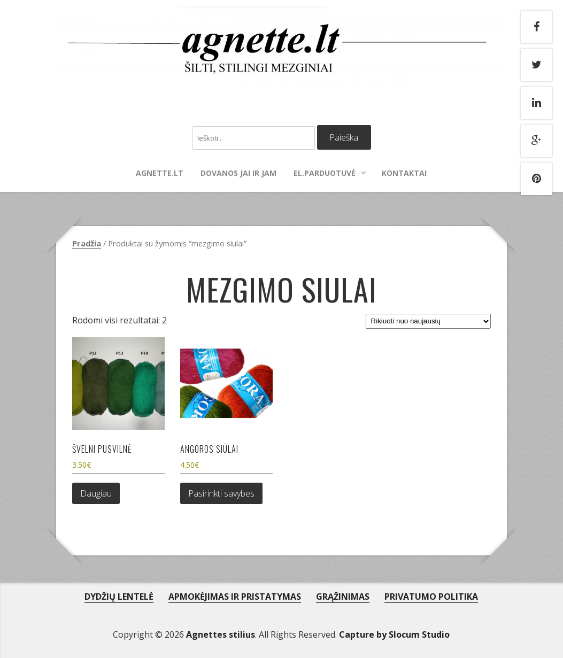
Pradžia (86, 243)
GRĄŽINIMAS (342, 596)
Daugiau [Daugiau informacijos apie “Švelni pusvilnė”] (96, 493)
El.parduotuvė (325, 173)
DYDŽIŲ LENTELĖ (118, 596)
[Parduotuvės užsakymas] (428, 321)
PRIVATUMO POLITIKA (431, 596)
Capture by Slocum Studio (394, 634)
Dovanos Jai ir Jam (238, 173)
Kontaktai (404, 173)
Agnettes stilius (220, 634)
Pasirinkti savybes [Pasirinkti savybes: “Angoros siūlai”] (221, 493)
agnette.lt (159, 173)
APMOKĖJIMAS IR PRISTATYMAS (234, 596)
